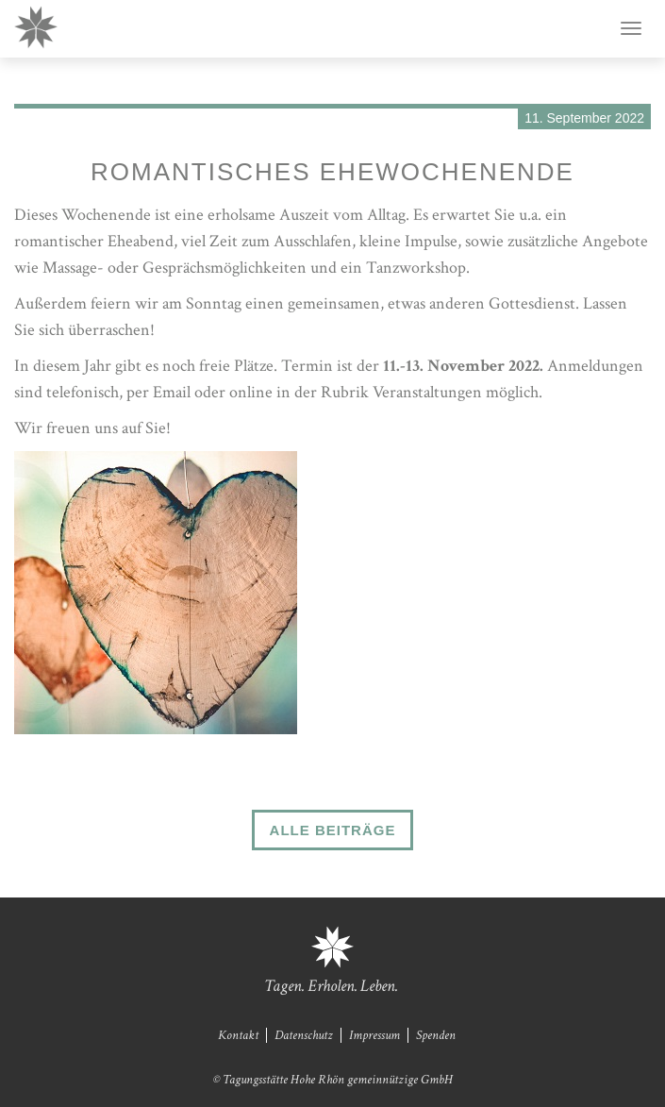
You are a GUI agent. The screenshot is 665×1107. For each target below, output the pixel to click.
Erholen (331, 986)
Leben (377, 986)
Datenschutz (303, 1035)
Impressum (374, 1035)
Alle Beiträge (333, 830)
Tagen (283, 986)
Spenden (436, 1035)
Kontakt (238, 1035)
